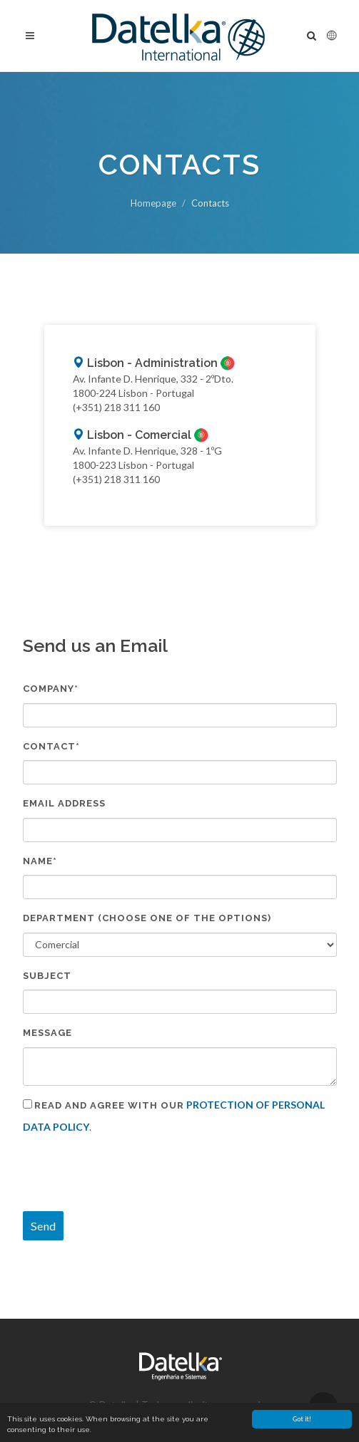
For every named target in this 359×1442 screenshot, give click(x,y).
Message (47, 1032)
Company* (51, 688)
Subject (47, 975)
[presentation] (131, 1172)
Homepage (153, 203)
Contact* (51, 746)
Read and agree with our (109, 1105)
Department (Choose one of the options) (147, 918)
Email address (64, 803)
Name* (40, 861)
